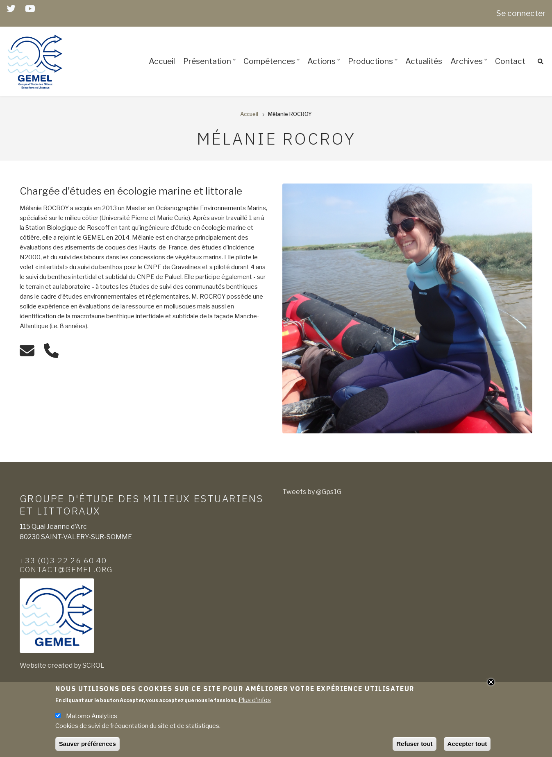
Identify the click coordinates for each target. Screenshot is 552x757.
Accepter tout (467, 745)
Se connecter (520, 13)
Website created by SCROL (62, 665)
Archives (470, 68)
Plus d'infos (255, 701)
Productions (374, 68)
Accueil (162, 61)
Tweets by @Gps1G (311, 492)
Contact (510, 61)
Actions (325, 68)
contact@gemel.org (66, 569)
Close (491, 683)
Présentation (210, 68)
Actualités (423, 61)
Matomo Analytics (91, 717)
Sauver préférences (87, 745)
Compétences (272, 68)
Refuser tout (414, 745)
